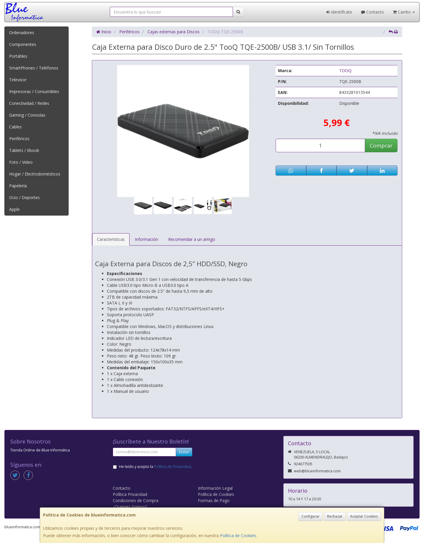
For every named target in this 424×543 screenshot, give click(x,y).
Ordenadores (21, 32)
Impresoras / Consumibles (34, 91)
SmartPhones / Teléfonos (33, 68)
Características (111, 239)
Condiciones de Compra (135, 500)
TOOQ (345, 70)
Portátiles (18, 56)
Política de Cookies (238, 535)
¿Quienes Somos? (130, 506)
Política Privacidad (130, 494)
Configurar (310, 516)
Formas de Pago (214, 500)
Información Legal (215, 488)
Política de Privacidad (172, 466)
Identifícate (339, 12)
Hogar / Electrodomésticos (34, 174)
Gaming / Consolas (27, 115)
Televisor (17, 79)
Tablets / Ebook (24, 150)
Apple (14, 209)
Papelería (18, 185)
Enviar (184, 451)
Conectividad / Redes (29, 103)
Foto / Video (21, 162)
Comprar (381, 145)
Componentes (22, 44)
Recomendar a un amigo (191, 239)
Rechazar (334, 516)
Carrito (404, 12)
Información (146, 239)
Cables (15, 127)
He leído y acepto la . (155, 466)
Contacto (372, 12)
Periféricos (19, 138)
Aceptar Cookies (364, 516)
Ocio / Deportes (24, 197)
